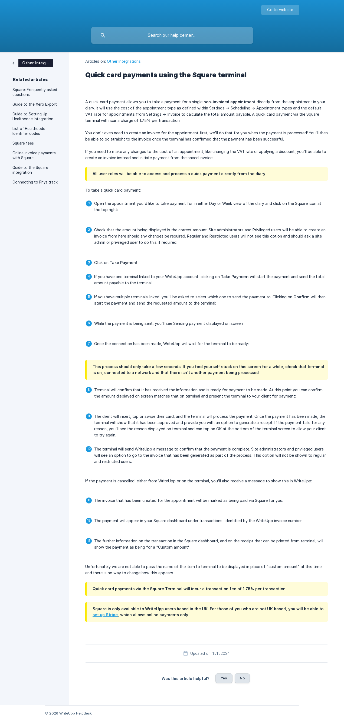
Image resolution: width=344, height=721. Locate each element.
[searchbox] (172, 35)
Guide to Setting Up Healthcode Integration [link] (32, 116)
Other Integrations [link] (124, 61)
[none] (280, 10)
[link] (32, 62)
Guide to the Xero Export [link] (34, 104)
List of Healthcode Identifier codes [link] (28, 131)
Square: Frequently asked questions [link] (34, 92)
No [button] (242, 678)
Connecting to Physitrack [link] (35, 182)
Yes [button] (224, 678)
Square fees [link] (23, 143)
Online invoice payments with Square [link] (34, 155)
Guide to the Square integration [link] (30, 170)
